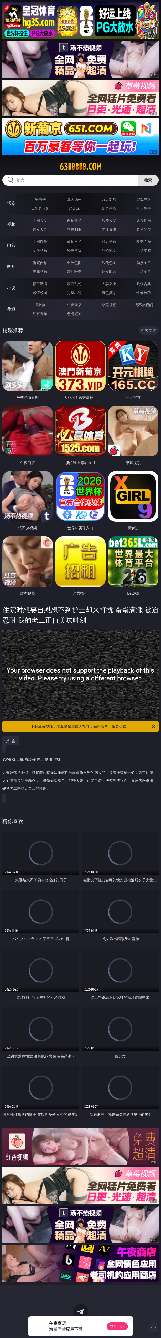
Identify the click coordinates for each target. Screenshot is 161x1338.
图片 (11, 266)
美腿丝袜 (40, 271)
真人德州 (74, 199)
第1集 (10, 740)
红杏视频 (40, 313)
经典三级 (74, 250)
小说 (11, 287)
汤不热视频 (143, 304)
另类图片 (143, 271)
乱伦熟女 (109, 250)
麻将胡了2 (40, 208)
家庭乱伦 (74, 283)
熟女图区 (109, 271)
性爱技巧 (143, 292)
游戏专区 (143, 199)
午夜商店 (74, 304)
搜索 (148, 179)
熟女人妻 (40, 229)
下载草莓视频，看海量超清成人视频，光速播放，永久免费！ (93, 726)
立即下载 (117, 1326)
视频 (11, 224)
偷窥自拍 (40, 262)
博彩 (11, 203)
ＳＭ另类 (143, 229)
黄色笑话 (109, 292)
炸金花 (74, 208)
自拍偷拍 (74, 220)
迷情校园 (40, 292)
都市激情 (40, 283)
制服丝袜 (40, 250)
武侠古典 (143, 283)
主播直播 (109, 229)
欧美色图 (109, 262)
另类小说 (74, 292)
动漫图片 (143, 262)
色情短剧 (74, 313)
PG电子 (40, 199)
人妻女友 (109, 283)
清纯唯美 (74, 271)
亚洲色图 (74, 262)
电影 (11, 245)
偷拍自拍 (74, 241)
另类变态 (143, 250)
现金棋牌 (109, 208)
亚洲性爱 (40, 241)
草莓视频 (109, 304)
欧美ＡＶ (109, 220)
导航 (11, 308)
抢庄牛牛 (143, 208)
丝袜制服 (74, 229)
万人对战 (109, 199)
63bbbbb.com (80, 166)
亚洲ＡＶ (40, 220)
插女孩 (39, 304)
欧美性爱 (143, 241)
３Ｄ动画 (143, 220)
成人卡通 (109, 241)
